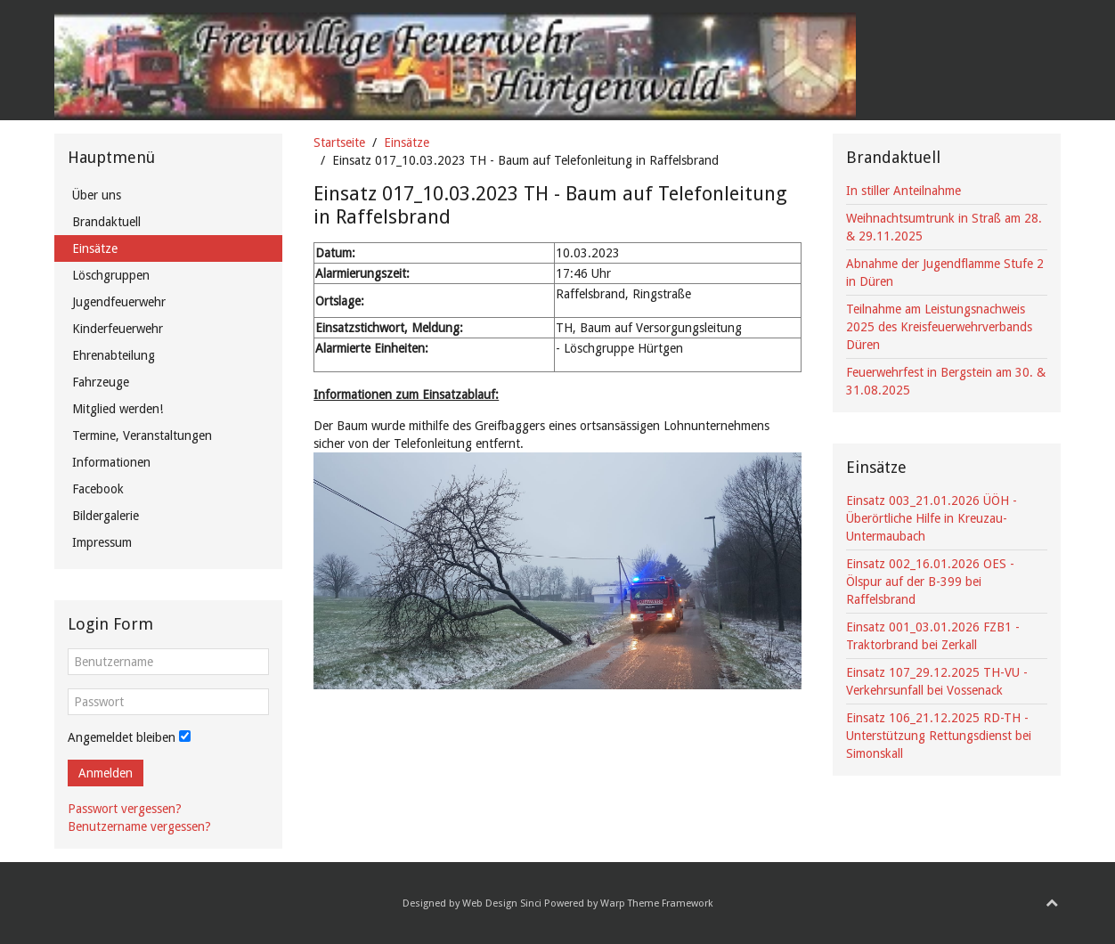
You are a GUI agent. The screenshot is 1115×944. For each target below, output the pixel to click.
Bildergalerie (105, 516)
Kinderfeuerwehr (117, 328)
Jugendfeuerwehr (119, 302)
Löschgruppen (111, 275)
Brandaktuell (106, 222)
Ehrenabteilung (113, 355)
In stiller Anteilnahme (903, 190)
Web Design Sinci (501, 903)
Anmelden (105, 773)
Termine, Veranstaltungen (142, 435)
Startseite (339, 142)
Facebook (98, 489)
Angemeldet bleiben (121, 737)
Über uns (96, 195)
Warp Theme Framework (656, 903)
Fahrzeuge (100, 382)
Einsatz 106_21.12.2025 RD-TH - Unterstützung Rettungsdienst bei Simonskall (938, 736)
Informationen (111, 462)
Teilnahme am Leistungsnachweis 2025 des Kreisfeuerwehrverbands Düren (939, 327)
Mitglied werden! (117, 409)
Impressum (102, 542)
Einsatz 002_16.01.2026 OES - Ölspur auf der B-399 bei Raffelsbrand (930, 581)
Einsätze (406, 142)
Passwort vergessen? (125, 809)
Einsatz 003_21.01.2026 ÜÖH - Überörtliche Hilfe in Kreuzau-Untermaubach (931, 518)
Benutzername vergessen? (139, 826)
